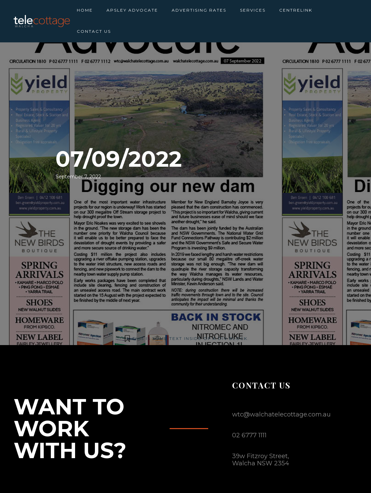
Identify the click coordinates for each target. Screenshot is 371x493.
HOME (85, 10)
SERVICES (253, 10)
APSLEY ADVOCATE (132, 10)
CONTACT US (94, 31)
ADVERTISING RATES (199, 10)
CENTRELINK (295, 10)
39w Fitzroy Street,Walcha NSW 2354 (260, 459)
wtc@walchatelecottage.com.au (281, 414)
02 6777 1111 (249, 435)
